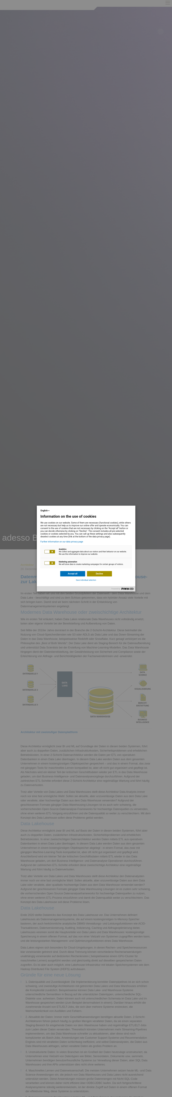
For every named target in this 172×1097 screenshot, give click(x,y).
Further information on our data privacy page (61, 541)
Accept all (72, 573)
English (45, 510)
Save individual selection (86, 580)
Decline (99, 573)
